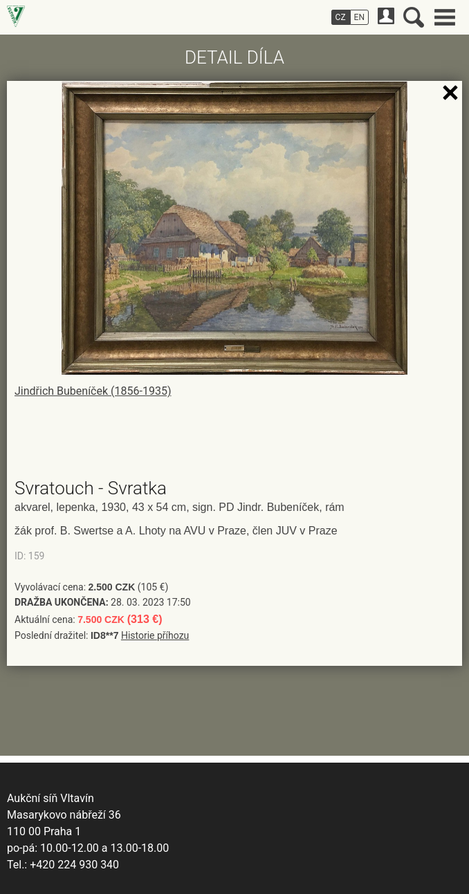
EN (359, 17)
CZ (340, 17)
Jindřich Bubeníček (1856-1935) (93, 391)
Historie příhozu (155, 635)
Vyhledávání (413, 17)
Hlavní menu (444, 17)
